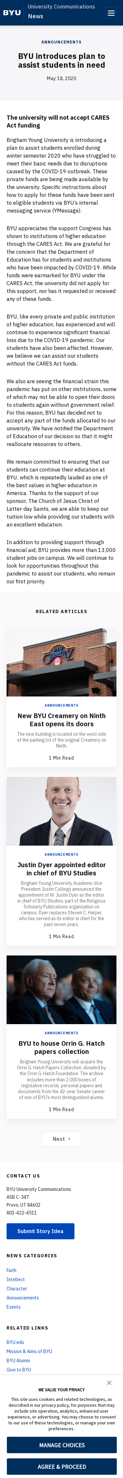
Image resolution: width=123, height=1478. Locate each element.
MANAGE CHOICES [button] (62, 1445)
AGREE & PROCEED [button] (62, 1466)
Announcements (61, 42)
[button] (109, 1382)
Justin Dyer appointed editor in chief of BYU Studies (61, 868)
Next (61, 1139)
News (35, 16)
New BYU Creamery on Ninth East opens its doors (61, 719)
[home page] (12, 12)
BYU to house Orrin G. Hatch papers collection (61, 1047)
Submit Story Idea (40, 1231)
